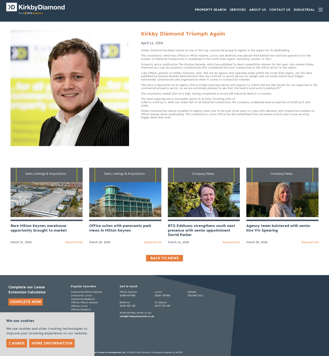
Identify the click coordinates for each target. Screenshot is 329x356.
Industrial (304, 10)
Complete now (25, 301)
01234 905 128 (127, 305)
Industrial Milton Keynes (86, 291)
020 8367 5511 (195, 295)
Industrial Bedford (83, 299)
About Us (257, 10)
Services (238, 10)
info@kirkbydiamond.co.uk (137, 316)
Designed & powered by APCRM (167, 352)
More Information (51, 343)
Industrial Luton (81, 295)
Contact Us (279, 10)
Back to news (164, 258)
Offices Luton (79, 306)
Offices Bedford (81, 309)
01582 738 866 (162, 295)
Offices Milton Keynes (84, 302)
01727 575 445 (162, 305)
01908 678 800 (127, 295)
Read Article (74, 242)
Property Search (211, 10)
